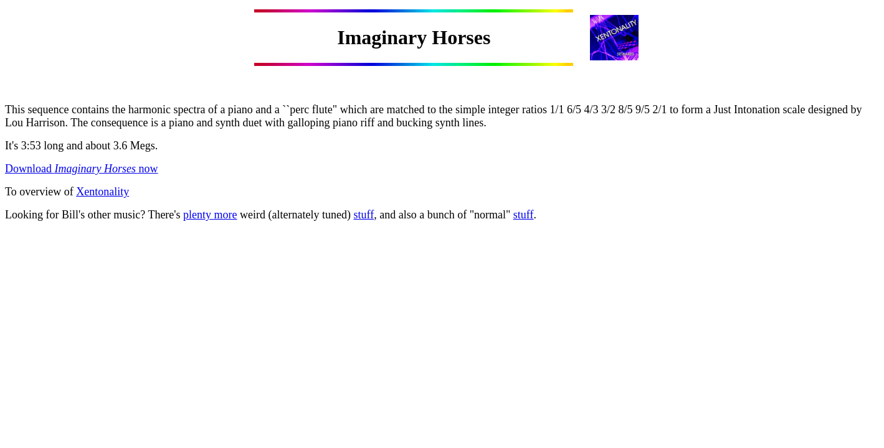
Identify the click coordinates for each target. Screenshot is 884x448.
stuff (364, 214)
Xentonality (102, 191)
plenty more (210, 214)
